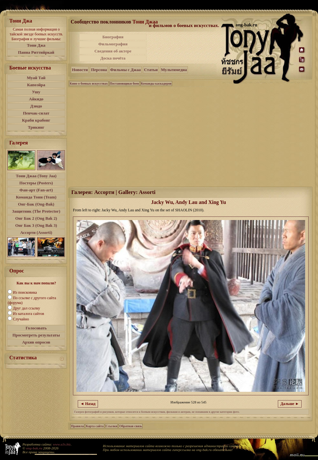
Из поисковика (25, 292)
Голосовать (36, 328)
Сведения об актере (112, 51)
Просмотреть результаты (36, 335)
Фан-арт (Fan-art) (36, 190)
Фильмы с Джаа (125, 69)
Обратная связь (130, 426)
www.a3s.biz (62, 444)
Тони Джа (36, 45)
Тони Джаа (145, 21)
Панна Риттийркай (36, 52)
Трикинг (36, 127)
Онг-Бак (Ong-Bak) (36, 204)
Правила (77, 426)
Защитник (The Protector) (36, 211)
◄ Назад (87, 403)
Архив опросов (36, 342)
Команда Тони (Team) (36, 197)
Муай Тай (36, 77)
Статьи (151, 69)
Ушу (36, 91)
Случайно (21, 319)
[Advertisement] (184, 47)
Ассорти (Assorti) (36, 232)
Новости (80, 69)
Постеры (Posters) (36, 182)
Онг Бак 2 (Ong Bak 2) (36, 218)
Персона (99, 69)
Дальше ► (289, 403)
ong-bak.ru (34, 448)
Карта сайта (94, 426)
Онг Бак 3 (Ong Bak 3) (36, 225)
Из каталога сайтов (28, 313)
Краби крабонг (36, 120)
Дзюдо (36, 106)
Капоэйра (36, 84)
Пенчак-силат (36, 113)
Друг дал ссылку (26, 308)
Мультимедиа (174, 69)
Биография (113, 36)
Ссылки (112, 426)
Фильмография (113, 43)
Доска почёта (112, 58)
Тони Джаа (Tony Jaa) (36, 175)
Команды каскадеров (156, 83)
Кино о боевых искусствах (89, 83)
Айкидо (36, 99)
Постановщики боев (124, 83)
